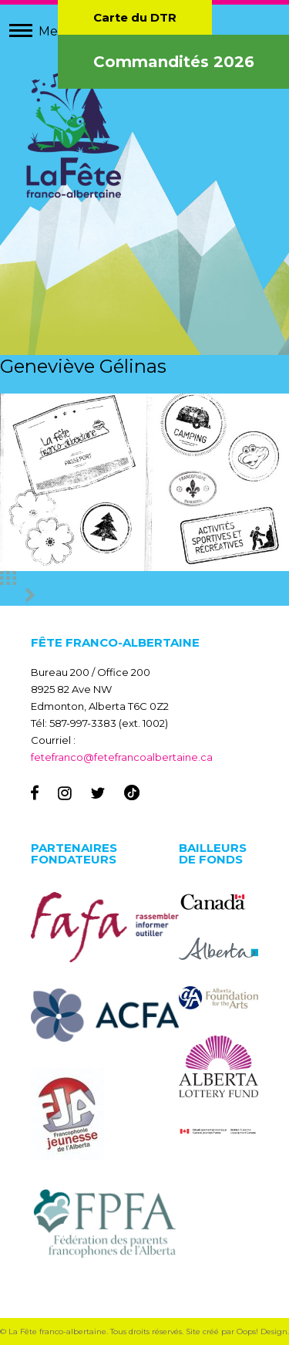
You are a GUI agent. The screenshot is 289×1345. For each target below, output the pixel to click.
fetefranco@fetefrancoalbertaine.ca (122, 757)
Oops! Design (262, 1331)
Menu (57, 31)
